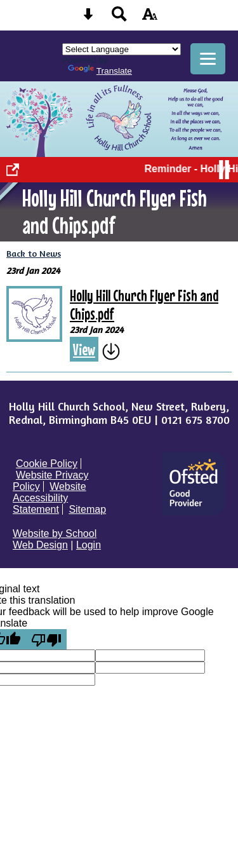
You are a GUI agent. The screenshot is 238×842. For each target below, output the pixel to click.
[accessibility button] (150, 18)
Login (88, 545)
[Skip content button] (88, 18)
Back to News (33, 253)
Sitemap (87, 509)
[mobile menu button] (207, 58)
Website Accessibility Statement (49, 498)
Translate (100, 71)
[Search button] (119, 18)
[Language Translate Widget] (121, 49)
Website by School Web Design (54, 539)
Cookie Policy (46, 463)
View (84, 349)
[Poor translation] (46, 639)
